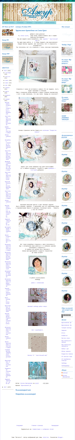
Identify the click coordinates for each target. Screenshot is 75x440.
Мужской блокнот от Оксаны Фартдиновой (8, 185)
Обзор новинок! (8, 136)
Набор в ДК (65, 348)
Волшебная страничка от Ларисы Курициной (8, 144)
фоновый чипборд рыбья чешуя (37, 306)
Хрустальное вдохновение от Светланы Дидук (8, 194)
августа (7, 76)
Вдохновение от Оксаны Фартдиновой (8, 308)
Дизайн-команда (49, 22)
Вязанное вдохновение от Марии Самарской (8, 282)
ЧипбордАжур (65, 365)
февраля (7, 95)
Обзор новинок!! (8, 338)
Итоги (63, 333)
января (7, 99)
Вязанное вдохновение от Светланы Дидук (8, 247)
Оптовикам (20, 22)
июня (7, 83)
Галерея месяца (66, 328)
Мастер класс (66, 338)
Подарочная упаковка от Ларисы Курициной (8, 373)
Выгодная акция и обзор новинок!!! (8, 230)
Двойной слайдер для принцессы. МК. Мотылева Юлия (8, 166)
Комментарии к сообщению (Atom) (43, 429)
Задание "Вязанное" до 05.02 (8, 381)
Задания (64, 330)
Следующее (19, 425)
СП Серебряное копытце (66, 359)
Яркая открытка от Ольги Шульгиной (8, 238)
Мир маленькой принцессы (66, 345)
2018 (5, 70)
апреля (7, 87)
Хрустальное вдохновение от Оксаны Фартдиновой (8, 155)
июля (7, 80)
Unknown (65, 373)
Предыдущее (55, 425)
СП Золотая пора (67, 356)
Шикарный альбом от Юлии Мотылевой (8, 274)
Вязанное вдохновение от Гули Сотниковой (8, 331)
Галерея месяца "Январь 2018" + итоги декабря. (8, 354)
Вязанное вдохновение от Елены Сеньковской (8, 265)
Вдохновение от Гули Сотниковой (8, 363)
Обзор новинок (66, 351)
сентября (8, 73)
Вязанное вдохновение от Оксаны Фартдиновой (8, 256)
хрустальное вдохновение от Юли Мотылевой (8, 120)
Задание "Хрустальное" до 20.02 (8, 222)
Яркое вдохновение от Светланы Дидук (8, 344)
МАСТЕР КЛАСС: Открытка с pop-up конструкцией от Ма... (8, 211)
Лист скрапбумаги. (37, 330)
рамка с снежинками (37, 283)
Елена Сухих (24, 35)
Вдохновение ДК (26, 385)
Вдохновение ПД (66, 325)
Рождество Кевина (67, 354)
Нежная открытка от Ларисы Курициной (8, 292)
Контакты (29, 22)
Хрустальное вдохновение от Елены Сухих (8, 176)
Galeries (46, 437)
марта (7, 91)
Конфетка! (65, 335)
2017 (5, 387)
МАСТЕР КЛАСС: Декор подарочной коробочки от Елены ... (8, 319)
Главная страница (9, 22)
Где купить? (38, 22)
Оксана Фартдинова (66, 376)
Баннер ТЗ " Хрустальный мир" (37, 355)
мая (6, 85)
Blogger (60, 437)
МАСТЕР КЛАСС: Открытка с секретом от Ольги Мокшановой (8, 108)
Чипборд (64, 363)
